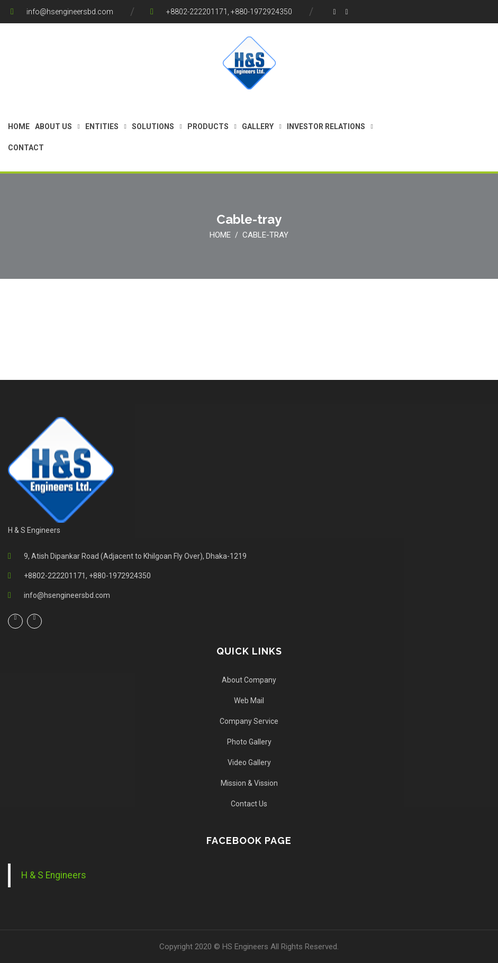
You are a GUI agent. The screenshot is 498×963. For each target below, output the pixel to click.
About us (53, 126)
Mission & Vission (249, 783)
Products (208, 126)
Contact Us (249, 804)
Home (19, 126)
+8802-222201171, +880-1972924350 (229, 11)
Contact (26, 147)
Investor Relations (326, 126)
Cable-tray (265, 235)
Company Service (249, 721)
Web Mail (249, 700)
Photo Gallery (249, 742)
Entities (102, 126)
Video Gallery (249, 762)
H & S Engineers (53, 875)
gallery (258, 126)
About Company (249, 680)
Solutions (153, 126)
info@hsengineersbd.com (69, 11)
